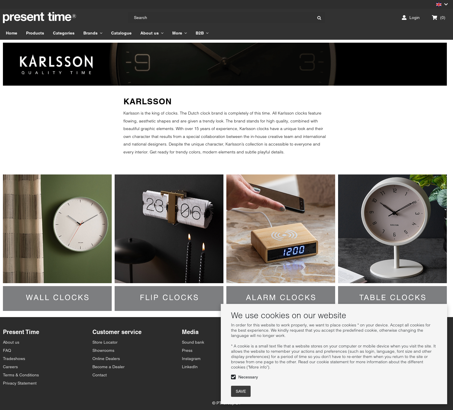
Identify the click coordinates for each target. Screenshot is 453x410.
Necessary (248, 377)
